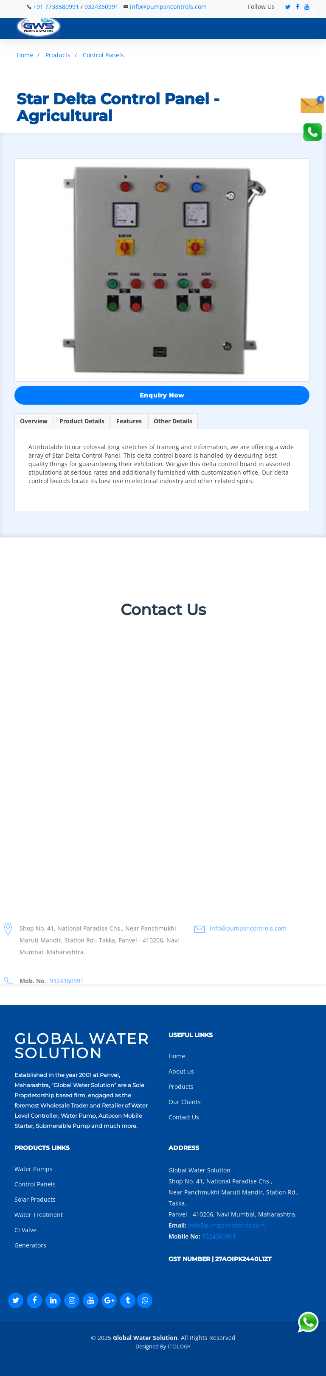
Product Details (81, 421)
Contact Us (184, 1117)
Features (129, 421)
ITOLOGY (179, 1346)
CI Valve (25, 1230)
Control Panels (103, 55)
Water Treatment (38, 1215)
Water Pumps (33, 1169)
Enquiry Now (162, 395)
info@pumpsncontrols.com (168, 7)
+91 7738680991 (57, 7)
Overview (34, 421)
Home (25, 55)
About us (181, 1071)
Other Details (173, 421)
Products (57, 55)
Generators (30, 1245)
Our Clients (185, 1102)
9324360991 (101, 7)
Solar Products (35, 1199)
